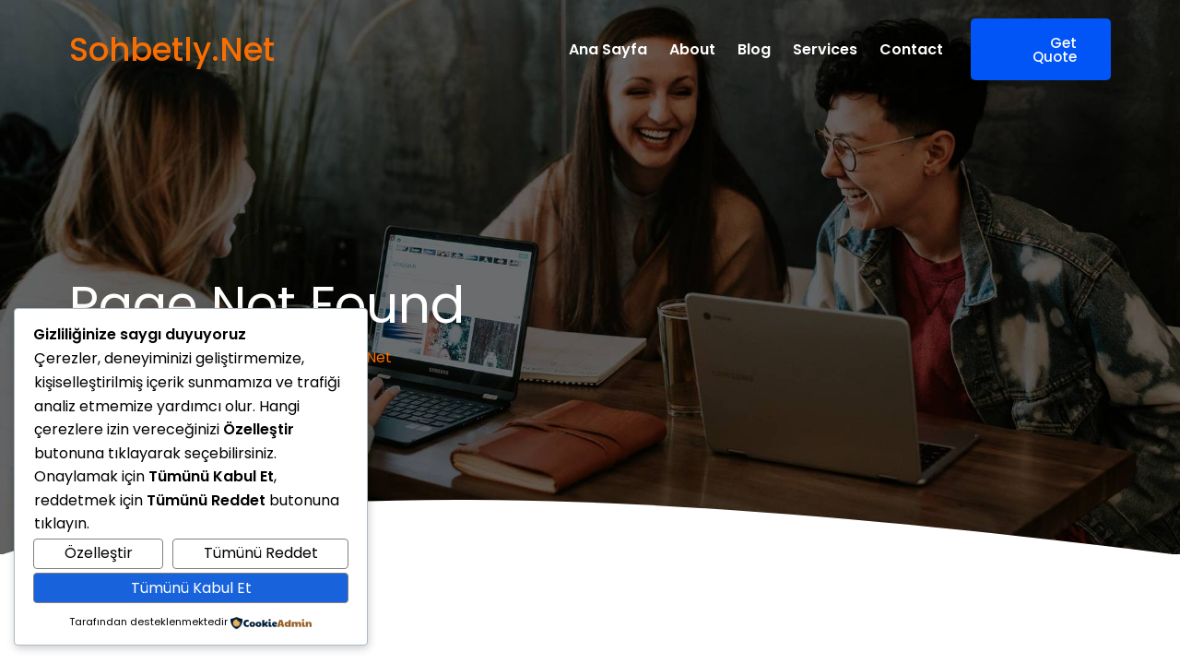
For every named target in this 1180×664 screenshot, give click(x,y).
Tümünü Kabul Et (191, 588)
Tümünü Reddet (261, 552)
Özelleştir (99, 552)
